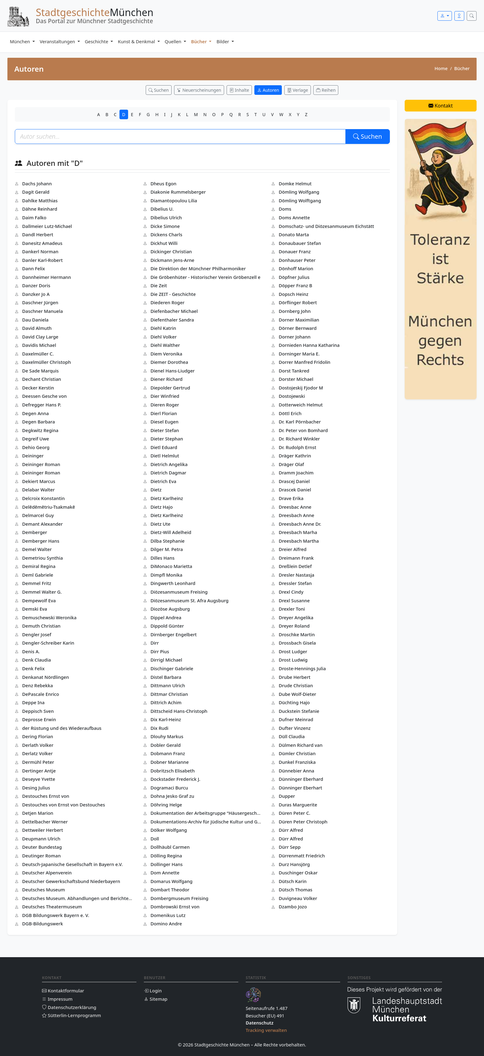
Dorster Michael (296, 379)
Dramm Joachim (296, 472)
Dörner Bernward (298, 328)
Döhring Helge (166, 804)
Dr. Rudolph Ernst (297, 447)
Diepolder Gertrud (170, 388)
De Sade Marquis (40, 371)
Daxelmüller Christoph (46, 362)
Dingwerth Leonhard (172, 583)
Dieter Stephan (166, 438)
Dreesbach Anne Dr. (300, 524)
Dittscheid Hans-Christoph (178, 711)
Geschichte (97, 41)
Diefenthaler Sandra (172, 320)
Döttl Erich (290, 413)
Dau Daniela (35, 320)
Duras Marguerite (298, 804)
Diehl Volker (163, 337)
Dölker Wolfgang (168, 830)
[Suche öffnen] (472, 16)
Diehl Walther (165, 345)
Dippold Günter (167, 626)
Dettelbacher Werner (45, 821)
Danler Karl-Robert (42, 260)
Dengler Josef (36, 634)
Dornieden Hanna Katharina (309, 345)
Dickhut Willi (163, 243)
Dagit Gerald (35, 192)
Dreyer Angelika (296, 617)
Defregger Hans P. (41, 405)
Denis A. (31, 651)
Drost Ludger (293, 651)
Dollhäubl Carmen (170, 847)
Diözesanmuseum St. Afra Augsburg (189, 600)
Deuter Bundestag (42, 847)
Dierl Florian (163, 413)
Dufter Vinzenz (295, 728)
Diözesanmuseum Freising (178, 592)
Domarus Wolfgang (171, 881)
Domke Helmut (295, 183)
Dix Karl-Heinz (165, 719)
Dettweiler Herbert (42, 830)
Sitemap (155, 999)
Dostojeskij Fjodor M (301, 388)
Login (153, 990)
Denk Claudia (36, 660)
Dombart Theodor (169, 889)
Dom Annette (164, 872)
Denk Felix (33, 668)
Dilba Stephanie (167, 541)
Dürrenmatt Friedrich (302, 855)
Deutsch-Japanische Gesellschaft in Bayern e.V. (72, 864)
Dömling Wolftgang (300, 200)
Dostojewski (292, 396)
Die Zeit (158, 285)
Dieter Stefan (164, 430)
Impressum (57, 999)
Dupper (287, 796)
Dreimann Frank (296, 558)
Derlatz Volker (37, 753)
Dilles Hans (162, 558)
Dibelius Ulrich (166, 217)
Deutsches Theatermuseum (52, 906)
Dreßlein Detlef (295, 566)
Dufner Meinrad (296, 719)
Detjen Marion (37, 813)
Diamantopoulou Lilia (173, 200)
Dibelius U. (161, 209)
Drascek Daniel (295, 489)
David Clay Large (40, 337)
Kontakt (440, 105)
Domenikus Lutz (168, 915)
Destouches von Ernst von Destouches (63, 804)
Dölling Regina (166, 855)
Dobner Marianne (169, 762)
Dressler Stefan (295, 583)
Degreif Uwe (35, 438)
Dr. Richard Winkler (299, 438)
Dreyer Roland (294, 626)
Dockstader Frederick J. (175, 779)
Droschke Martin (297, 634)
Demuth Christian (41, 626)
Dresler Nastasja (296, 575)
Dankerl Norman (40, 251)
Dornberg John (295, 311)
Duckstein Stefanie (299, 711)
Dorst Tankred (294, 371)
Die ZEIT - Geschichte (173, 294)
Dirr (154, 643)
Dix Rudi (159, 728)
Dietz (155, 489)
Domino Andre (166, 923)
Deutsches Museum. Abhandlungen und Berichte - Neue (83, 898)
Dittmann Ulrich (167, 685)
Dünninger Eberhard (301, 779)
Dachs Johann (37, 183)
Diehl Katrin (163, 328)
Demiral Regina (39, 566)
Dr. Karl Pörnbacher (300, 422)
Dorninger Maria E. (299, 354)
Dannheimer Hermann (46, 277)
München (20, 41)
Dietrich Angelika (168, 464)
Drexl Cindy (291, 592)
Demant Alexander (42, 524)
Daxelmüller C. (38, 354)
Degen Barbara (38, 422)
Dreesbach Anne (296, 515)
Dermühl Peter (38, 762)
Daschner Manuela (42, 311)
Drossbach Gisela (297, 643)
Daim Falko (34, 217)
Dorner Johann (295, 337)
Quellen (174, 41)
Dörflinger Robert (298, 302)
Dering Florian (37, 736)
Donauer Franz (295, 251)
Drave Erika (291, 498)
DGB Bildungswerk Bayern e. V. (55, 915)
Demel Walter (37, 549)
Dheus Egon (163, 183)
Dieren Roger (164, 405)
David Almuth (37, 328)
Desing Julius (36, 788)
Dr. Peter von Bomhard (303, 430)
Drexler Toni (292, 609)
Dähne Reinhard (39, 209)
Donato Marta (294, 234)
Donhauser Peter (297, 260)
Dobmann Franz (167, 753)
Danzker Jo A (36, 294)
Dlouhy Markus (166, 736)
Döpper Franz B (295, 285)
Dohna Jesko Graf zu (172, 796)
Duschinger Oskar (298, 872)
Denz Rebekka (37, 685)
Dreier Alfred (293, 549)
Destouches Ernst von (45, 796)
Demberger (34, 532)
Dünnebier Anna (296, 771)
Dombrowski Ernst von (174, 906)
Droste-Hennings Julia (302, 668)
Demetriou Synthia (42, 558)
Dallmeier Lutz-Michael (47, 226)
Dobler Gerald (165, 745)
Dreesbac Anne (295, 507)
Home (441, 68)
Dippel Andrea (165, 617)
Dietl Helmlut (164, 455)
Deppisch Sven (38, 711)
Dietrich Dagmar (168, 472)
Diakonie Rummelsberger (178, 192)
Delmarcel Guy (38, 515)
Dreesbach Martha (299, 541)
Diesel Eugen (164, 422)
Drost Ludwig (293, 660)
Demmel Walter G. (42, 592)
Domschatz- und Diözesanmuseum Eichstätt (326, 226)
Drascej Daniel (294, 481)
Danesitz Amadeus (42, 243)
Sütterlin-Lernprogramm (71, 1015)
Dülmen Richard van (301, 745)
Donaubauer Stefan (300, 243)
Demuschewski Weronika (49, 617)
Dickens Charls (166, 234)
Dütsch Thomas (295, 889)
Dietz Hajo (161, 507)
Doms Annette (294, 217)
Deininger (33, 455)
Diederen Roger (167, 302)
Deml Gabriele (37, 575)
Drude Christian (296, 685)
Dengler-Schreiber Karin (48, 643)
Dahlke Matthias (40, 200)
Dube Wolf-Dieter (297, 694)
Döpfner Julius (294, 277)
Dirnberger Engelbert (173, 634)
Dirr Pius (159, 651)
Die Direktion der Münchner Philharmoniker (198, 268)
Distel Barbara (165, 677)
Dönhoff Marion (296, 268)
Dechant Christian (41, 379)
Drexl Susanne (294, 600)
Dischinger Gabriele (171, 668)
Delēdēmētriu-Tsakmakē (48, 507)
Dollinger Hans (166, 864)
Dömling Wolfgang (299, 192)
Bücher (199, 41)
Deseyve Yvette (38, 779)
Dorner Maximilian (299, 320)
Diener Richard (166, 379)
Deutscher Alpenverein (47, 872)
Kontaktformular (63, 990)
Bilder (223, 41)
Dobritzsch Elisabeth (172, 771)
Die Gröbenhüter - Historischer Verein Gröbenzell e (205, 277)
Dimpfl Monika (166, 575)
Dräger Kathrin (295, 455)
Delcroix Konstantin (43, 498)
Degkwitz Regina (40, 430)
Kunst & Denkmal (137, 41)
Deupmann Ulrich (41, 838)
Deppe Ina (33, 702)
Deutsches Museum (43, 889)
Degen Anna (35, 413)
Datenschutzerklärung (69, 1007)
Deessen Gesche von (44, 396)
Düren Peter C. (294, 813)
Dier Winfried (164, 396)
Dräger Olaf (291, 464)
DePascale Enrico (40, 694)
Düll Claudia (292, 736)
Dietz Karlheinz (166, 498)
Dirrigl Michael (166, 660)
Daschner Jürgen (40, 302)
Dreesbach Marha (298, 532)
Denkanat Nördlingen (45, 677)
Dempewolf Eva (39, 600)
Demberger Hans (40, 541)
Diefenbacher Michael (174, 311)
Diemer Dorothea (169, 362)
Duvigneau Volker (298, 898)
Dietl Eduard (163, 447)
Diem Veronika (166, 354)
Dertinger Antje (39, 771)
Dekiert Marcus (38, 481)
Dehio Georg (36, 447)
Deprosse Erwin (39, 719)
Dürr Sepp (290, 847)
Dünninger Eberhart (300, 788)
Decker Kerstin (38, 388)
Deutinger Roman (41, 855)
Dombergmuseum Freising (179, 898)
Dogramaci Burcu (169, 788)
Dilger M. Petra (166, 549)
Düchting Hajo (294, 702)
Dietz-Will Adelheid (170, 532)
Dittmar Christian (169, 694)
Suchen (367, 136)
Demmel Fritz (36, 583)
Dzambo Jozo (293, 906)
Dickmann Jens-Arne (172, 260)
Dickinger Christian (171, 251)
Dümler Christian (297, 753)
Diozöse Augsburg (170, 609)
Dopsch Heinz (293, 294)
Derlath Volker (37, 745)
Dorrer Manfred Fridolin (304, 362)
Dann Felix (33, 268)
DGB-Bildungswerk (42, 923)
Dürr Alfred (291, 830)
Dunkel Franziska (297, 762)
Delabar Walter (38, 489)
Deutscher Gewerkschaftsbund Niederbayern (71, 881)
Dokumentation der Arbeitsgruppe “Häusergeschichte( (209, 813)
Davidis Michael (39, 345)
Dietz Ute (160, 524)
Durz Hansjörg (294, 864)
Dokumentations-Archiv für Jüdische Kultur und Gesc (207, 821)
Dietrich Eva (163, 481)
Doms (285, 209)
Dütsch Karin (293, 881)
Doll (154, 838)
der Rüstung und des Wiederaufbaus (62, 728)
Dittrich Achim (166, 702)
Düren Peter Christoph (303, 821)
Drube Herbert (295, 677)
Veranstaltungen (58, 41)
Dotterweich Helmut (301, 405)
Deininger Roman (41, 464)
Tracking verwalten (266, 1030)
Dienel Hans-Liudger (172, 371)
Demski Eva (34, 609)
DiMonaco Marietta (171, 566)
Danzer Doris (36, 285)
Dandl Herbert (37, 234)
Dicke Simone (165, 226)
